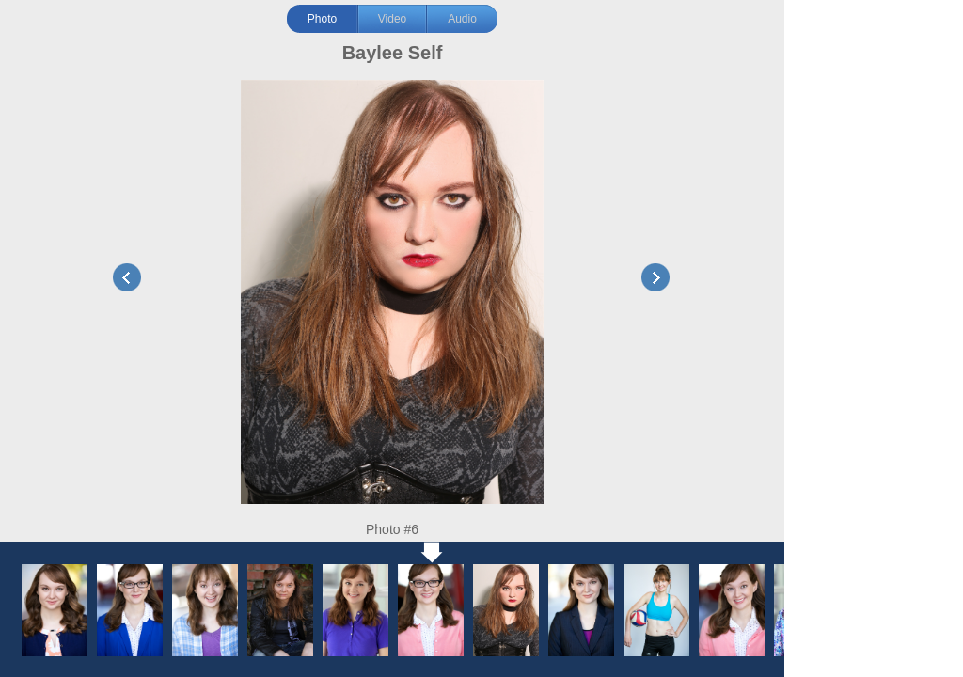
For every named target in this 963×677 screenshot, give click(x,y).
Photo (322, 18)
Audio (462, 18)
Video (392, 18)
